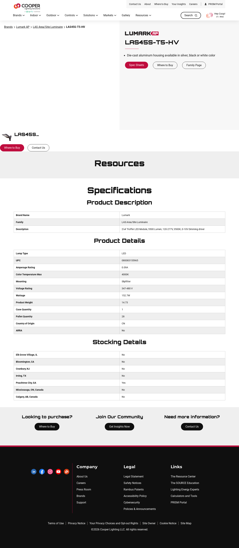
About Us (82, 476)
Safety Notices (132, 483)
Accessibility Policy (135, 496)
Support (81, 502)
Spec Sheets (136, 65)
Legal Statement (133, 476)
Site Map (186, 523)
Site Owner (148, 523)
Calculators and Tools (184, 496)
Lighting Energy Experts (185, 489)
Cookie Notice (168, 523)
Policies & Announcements (140, 509)
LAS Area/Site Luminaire (48, 27)
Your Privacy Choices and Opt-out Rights (114, 523)
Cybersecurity (132, 502)
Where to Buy (165, 65)
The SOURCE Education (185, 483)
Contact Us (38, 147)
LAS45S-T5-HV (75, 27)
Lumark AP (22, 27)
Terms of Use (56, 523)
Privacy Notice (76, 523)
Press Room (84, 489)
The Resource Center (183, 476)
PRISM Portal (179, 502)
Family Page (194, 65)
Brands (8, 27)
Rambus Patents (134, 489)
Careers (81, 483)
